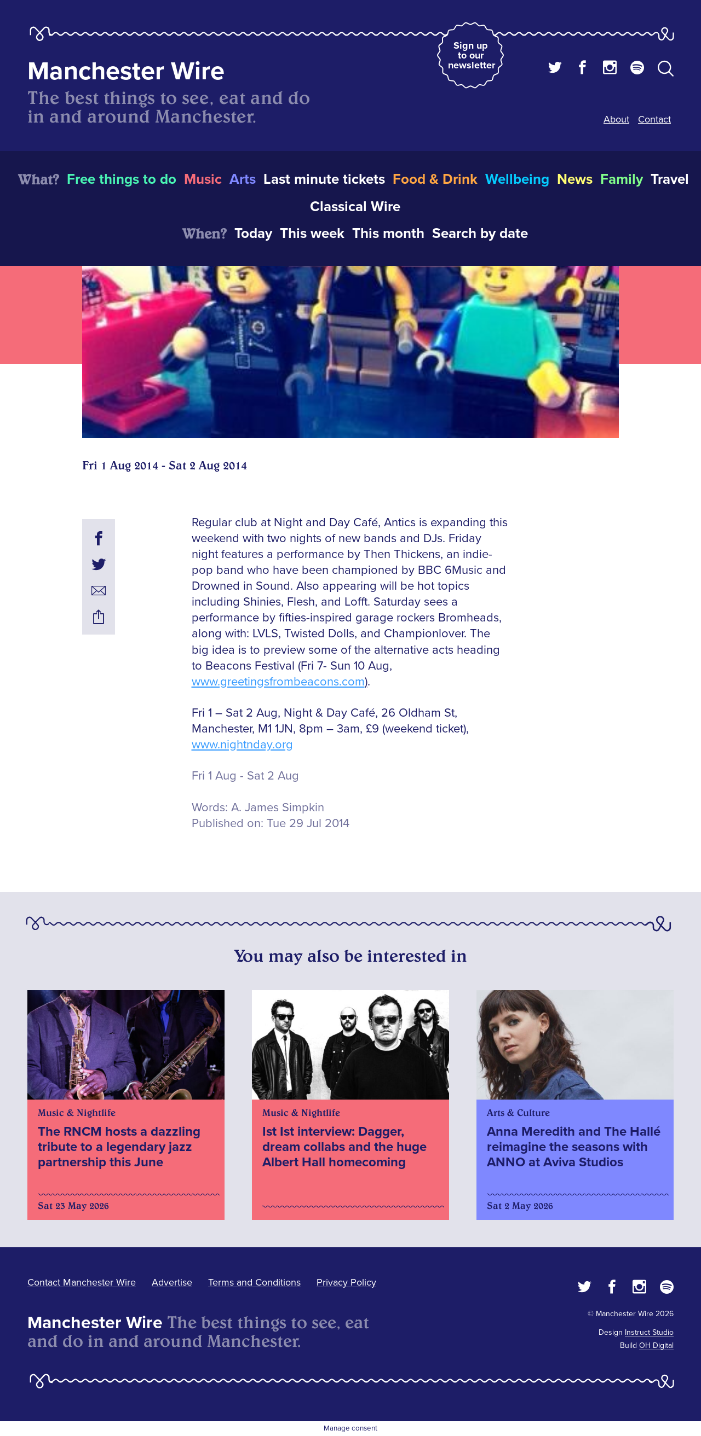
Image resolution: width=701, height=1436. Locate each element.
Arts (242, 179)
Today (253, 233)
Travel (670, 179)
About (616, 119)
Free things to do (121, 179)
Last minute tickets (324, 179)
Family (621, 179)
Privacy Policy (346, 1282)
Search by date (480, 233)
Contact (654, 119)
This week (312, 233)
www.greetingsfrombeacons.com (278, 682)
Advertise (172, 1282)
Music (203, 179)
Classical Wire (355, 207)
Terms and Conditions (254, 1282)
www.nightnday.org (242, 744)
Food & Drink (435, 179)
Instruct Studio (649, 1332)
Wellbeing (517, 179)
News (575, 179)
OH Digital (656, 1345)
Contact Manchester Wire (81, 1282)
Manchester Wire (126, 71)
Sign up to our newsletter (471, 55)
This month (388, 233)
